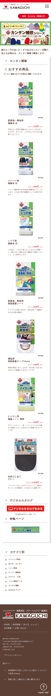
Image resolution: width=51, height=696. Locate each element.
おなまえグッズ (14, 590)
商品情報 (16, 624)
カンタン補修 (13, 585)
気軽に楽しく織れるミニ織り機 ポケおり (24, 679)
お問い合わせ (20, 628)
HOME (7, 624)
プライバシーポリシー (13, 655)
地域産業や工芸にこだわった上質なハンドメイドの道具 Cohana (27, 671)
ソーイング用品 (14, 559)
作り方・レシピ (30, 624)
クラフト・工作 (14, 577)
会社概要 (8, 628)
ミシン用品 (12, 568)
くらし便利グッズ (15, 581)
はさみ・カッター (15, 564)
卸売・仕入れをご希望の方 (33, 16)
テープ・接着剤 (14, 572)
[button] (47, 6)
